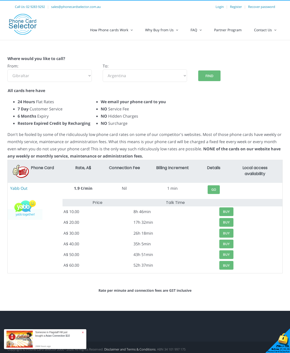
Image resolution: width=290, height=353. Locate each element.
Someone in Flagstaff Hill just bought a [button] (52, 334)
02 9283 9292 (35, 6)
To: (105, 66)
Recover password (261, 6)
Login (220, 6)
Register (236, 6)
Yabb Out (19, 188)
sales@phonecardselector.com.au (76, 6)
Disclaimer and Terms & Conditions (130, 349)
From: (12, 66)
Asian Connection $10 (57, 335)
